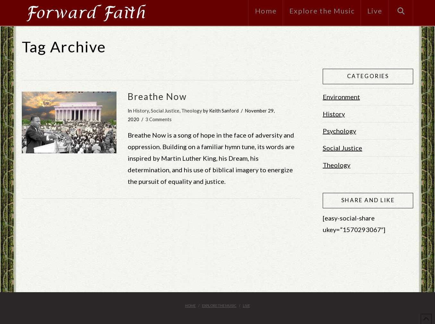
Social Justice (165, 110)
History (141, 110)
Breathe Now (157, 96)
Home (190, 305)
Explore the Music (219, 305)
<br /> (368, 265)
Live (246, 305)
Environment (341, 97)
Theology (191, 110)
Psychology (339, 131)
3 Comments (158, 119)
